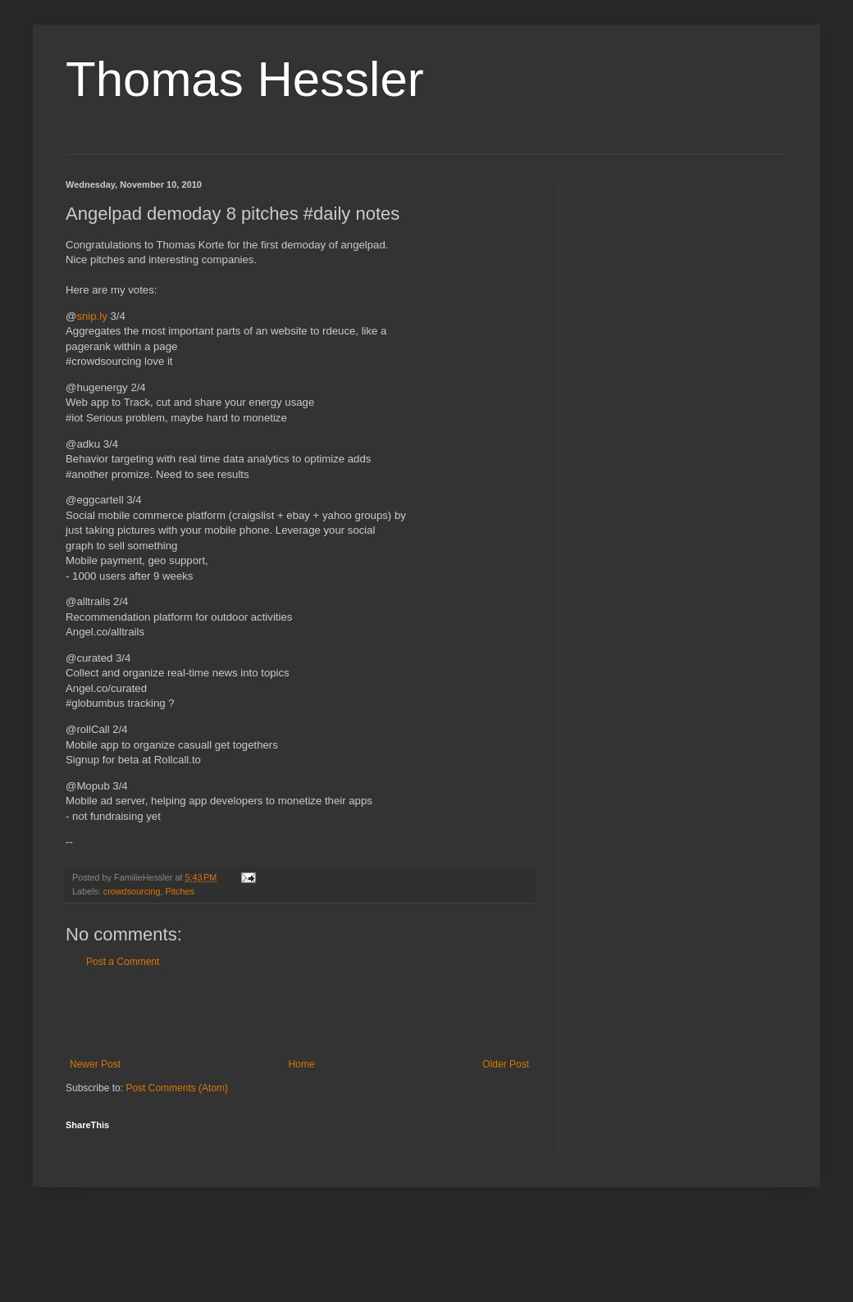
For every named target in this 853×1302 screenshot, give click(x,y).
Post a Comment (122, 961)
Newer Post (95, 1064)
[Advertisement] (299, 1013)
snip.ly (91, 316)
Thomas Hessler (245, 79)
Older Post (505, 1064)
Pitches (179, 891)
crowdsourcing (132, 891)
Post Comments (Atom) (176, 1088)
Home (302, 1064)
